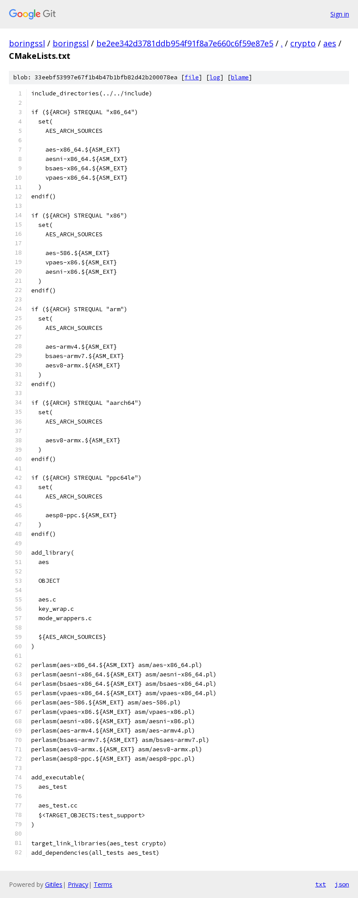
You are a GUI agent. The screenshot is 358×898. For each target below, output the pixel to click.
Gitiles (53, 884)
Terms (103, 884)
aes (329, 43)
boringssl (27, 43)
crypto (303, 43)
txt (320, 884)
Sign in (339, 14)
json (342, 884)
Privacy (78, 884)
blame (240, 77)
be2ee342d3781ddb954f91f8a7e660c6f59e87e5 (184, 43)
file (192, 77)
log (215, 77)
